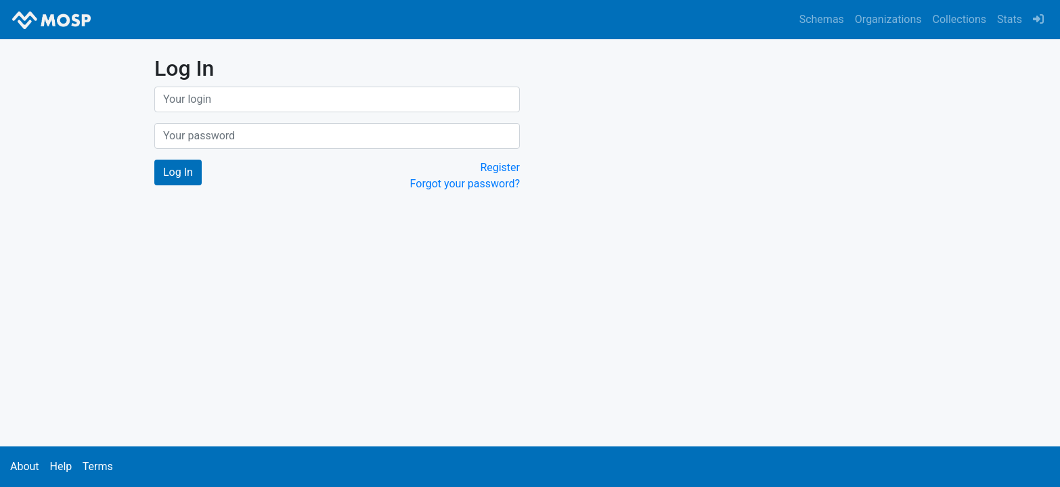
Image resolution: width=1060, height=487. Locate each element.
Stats (1009, 19)
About (24, 466)
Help (60, 466)
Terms (98, 466)
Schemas (821, 19)
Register (500, 167)
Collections (960, 19)
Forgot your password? (465, 183)
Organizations (888, 19)
